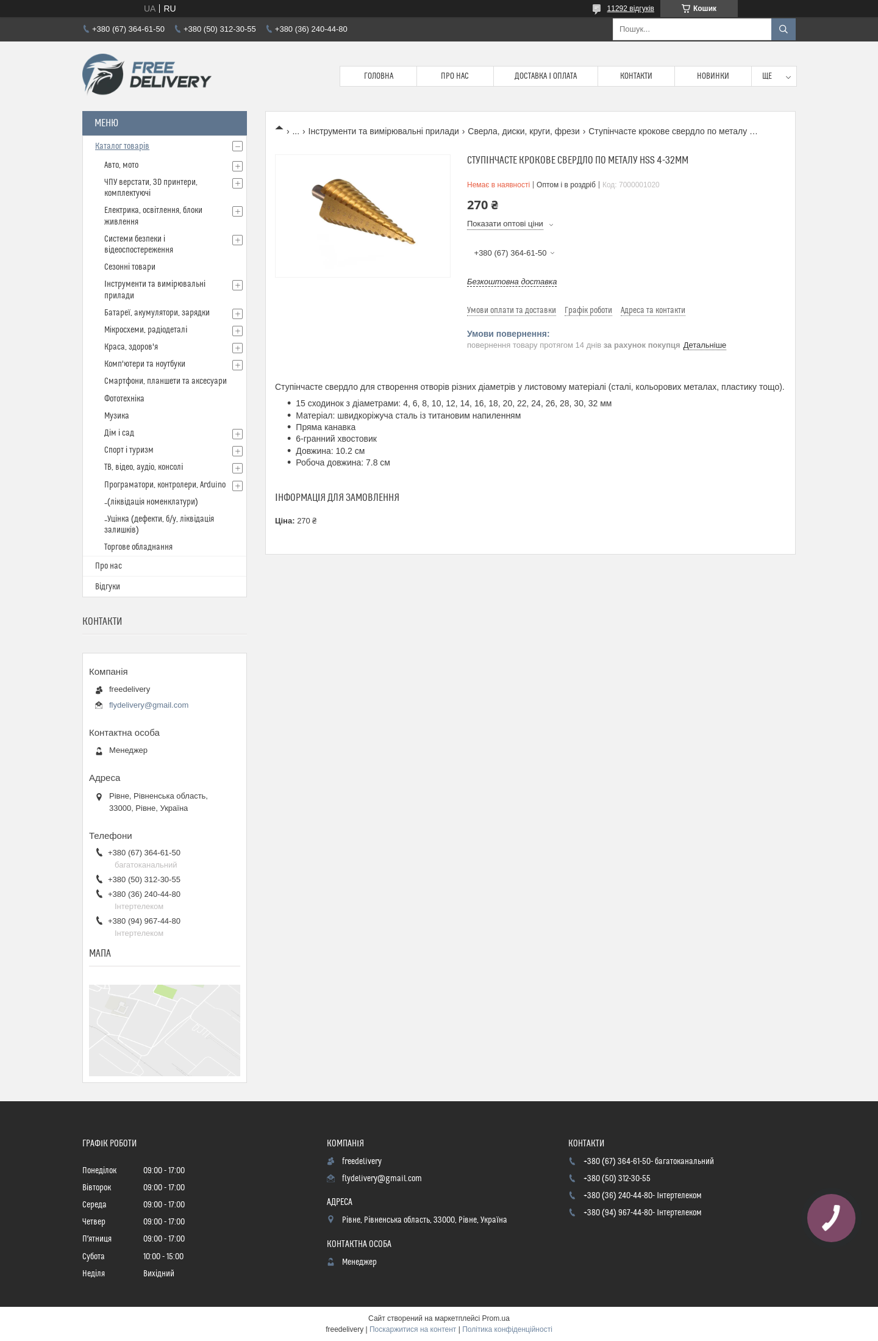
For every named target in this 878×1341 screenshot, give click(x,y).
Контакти (636, 76)
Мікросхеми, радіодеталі (145, 330)
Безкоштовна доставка (512, 281)
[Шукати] (783, 29)
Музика (116, 416)
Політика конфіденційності (507, 1329)
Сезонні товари (129, 267)
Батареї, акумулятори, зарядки (157, 313)
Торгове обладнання (138, 547)
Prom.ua (496, 1318)
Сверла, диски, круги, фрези (523, 131)
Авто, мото (121, 165)
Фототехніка (124, 399)
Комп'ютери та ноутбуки (144, 364)
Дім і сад (119, 433)
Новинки (713, 76)
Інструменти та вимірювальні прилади (384, 131)
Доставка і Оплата (546, 76)
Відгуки (107, 587)
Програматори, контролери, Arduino (165, 485)
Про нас (455, 76)
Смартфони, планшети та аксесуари (165, 381)
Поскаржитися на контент (412, 1329)
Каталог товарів (122, 146)
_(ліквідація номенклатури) (151, 502)
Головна (378, 76)
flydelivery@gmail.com (148, 705)
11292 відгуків (630, 8)
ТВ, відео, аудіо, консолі (143, 467)
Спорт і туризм (129, 450)
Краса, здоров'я (131, 347)
